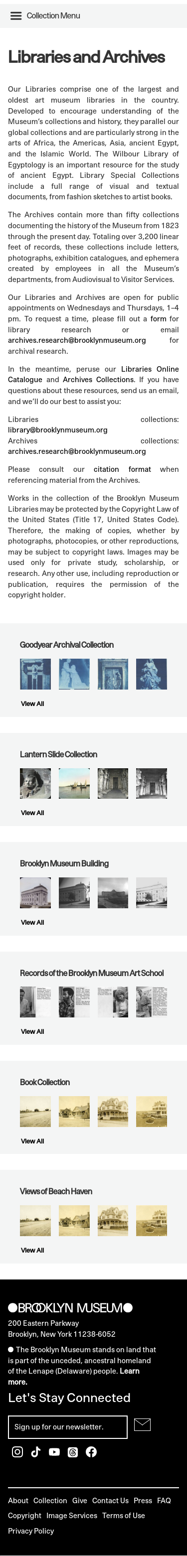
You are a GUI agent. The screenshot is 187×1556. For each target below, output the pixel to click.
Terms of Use (123, 1515)
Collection (50, 1500)
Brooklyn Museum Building (64, 863)
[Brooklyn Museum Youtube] (55, 1454)
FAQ (164, 1500)
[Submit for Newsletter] (142, 1424)
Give (79, 1500)
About (18, 1500)
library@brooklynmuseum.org (58, 429)
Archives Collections (98, 379)
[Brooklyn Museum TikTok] (36, 1454)
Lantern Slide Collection (58, 754)
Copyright (24, 1515)
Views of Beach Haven (56, 1191)
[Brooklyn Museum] (70, 1308)
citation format (122, 469)
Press (143, 1500)
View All (32, 703)
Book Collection (45, 1082)
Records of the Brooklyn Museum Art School (92, 973)
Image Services (71, 1515)
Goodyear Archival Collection (67, 644)
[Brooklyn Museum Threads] (73, 1454)
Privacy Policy (31, 1531)
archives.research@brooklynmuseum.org (77, 340)
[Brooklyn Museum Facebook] (91, 1454)
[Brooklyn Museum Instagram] (18, 1454)
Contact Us (110, 1500)
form (159, 318)
